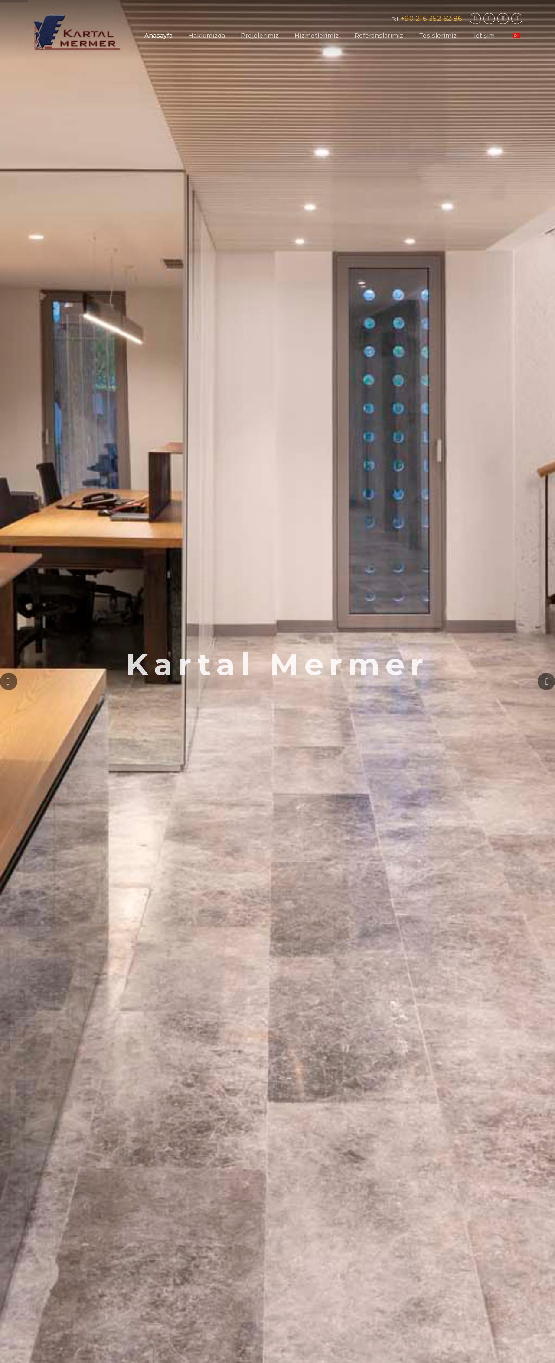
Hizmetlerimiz (316, 35)
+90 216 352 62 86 (431, 18)
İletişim (483, 35)
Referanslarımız (378, 35)
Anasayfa (158, 35)
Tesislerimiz (438, 35)
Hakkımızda (206, 35)
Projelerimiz (260, 35)
